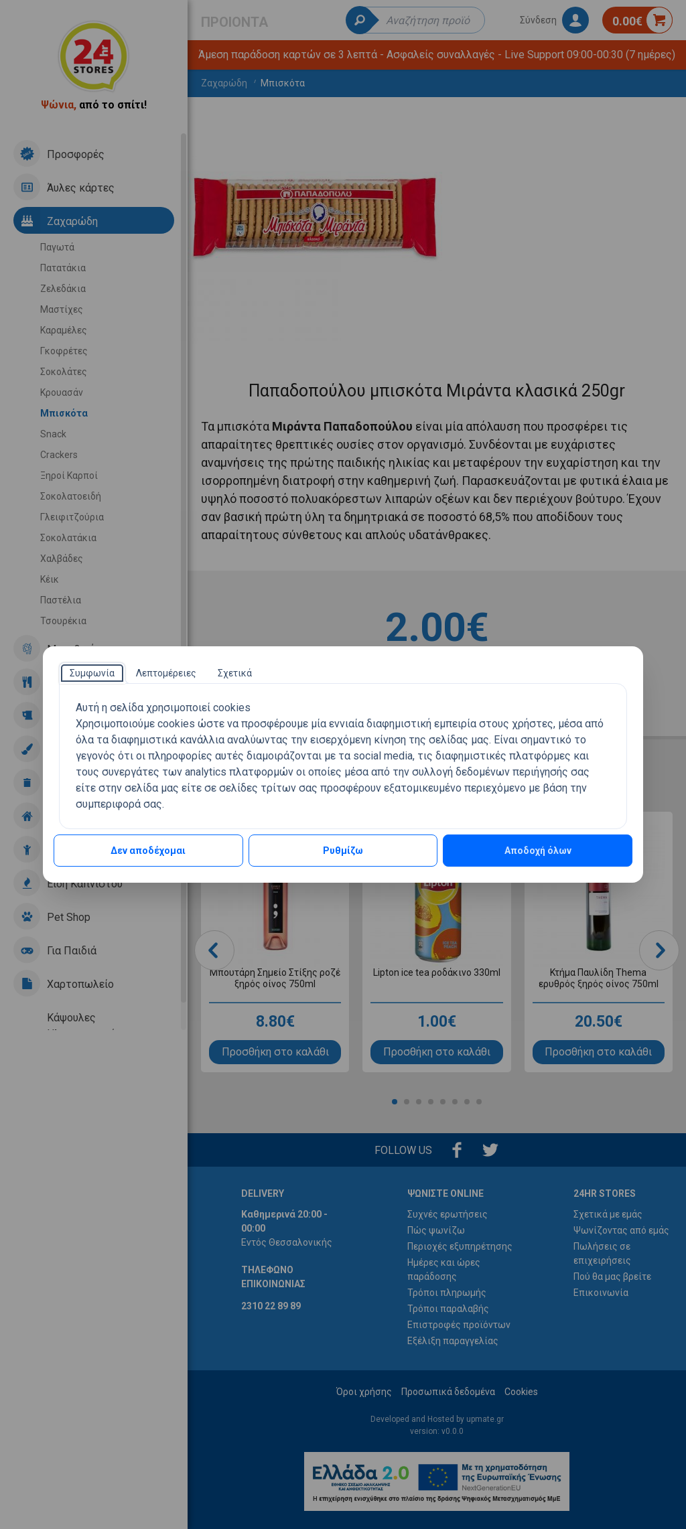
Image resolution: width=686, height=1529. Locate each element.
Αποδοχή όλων (537, 850)
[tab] (92, 673)
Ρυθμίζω (343, 850)
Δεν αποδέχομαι (148, 850)
